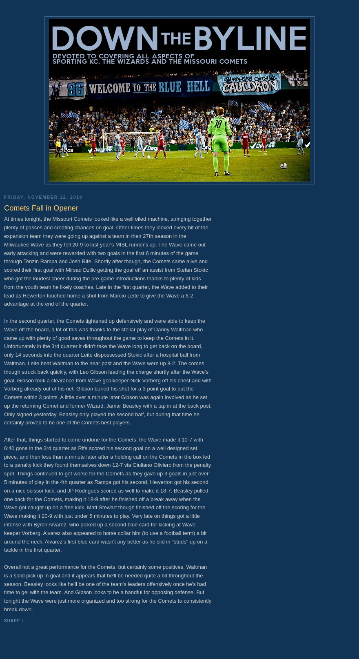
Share (12, 621)
